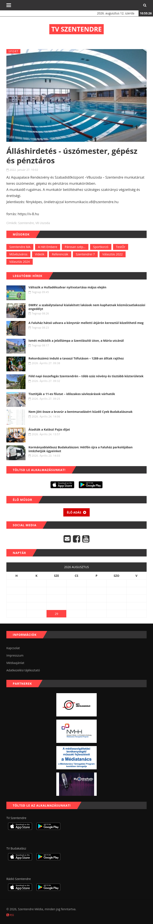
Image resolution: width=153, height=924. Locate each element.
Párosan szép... (75, 247)
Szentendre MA (19, 247)
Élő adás (76, 512)
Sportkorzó (100, 247)
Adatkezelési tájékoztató (23, 670)
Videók (39, 254)
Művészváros (18, 254)
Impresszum (14, 655)
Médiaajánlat (15, 663)
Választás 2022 (112, 254)
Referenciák (60, 254)
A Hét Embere (47, 247)
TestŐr (120, 247)
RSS (10, 915)
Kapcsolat (13, 648)
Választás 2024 (19, 262)
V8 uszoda (42, 223)
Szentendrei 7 (85, 254)
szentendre (26, 223)
